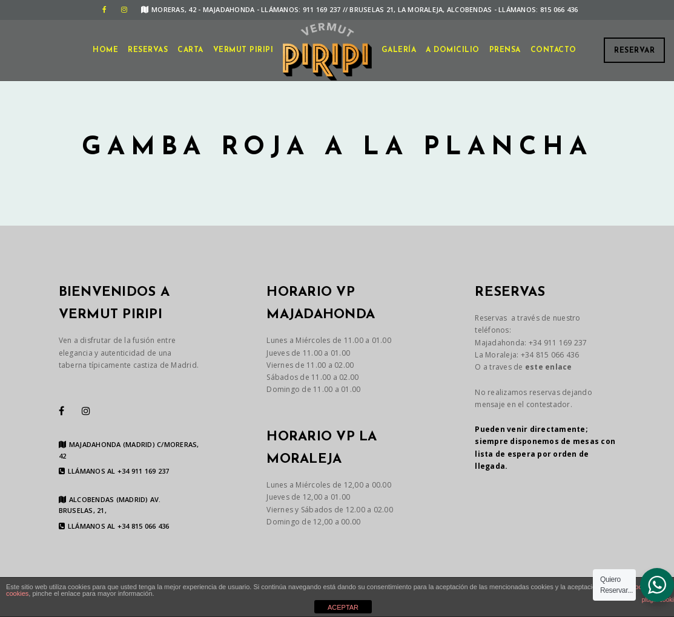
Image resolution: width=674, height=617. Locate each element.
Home (105, 50)
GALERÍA (399, 50)
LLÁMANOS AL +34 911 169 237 (114, 471)
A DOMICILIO (453, 50)
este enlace (548, 367)
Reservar (634, 50)
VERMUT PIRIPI (243, 50)
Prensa (505, 50)
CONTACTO (553, 50)
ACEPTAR (343, 607)
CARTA (190, 50)
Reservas (148, 50)
